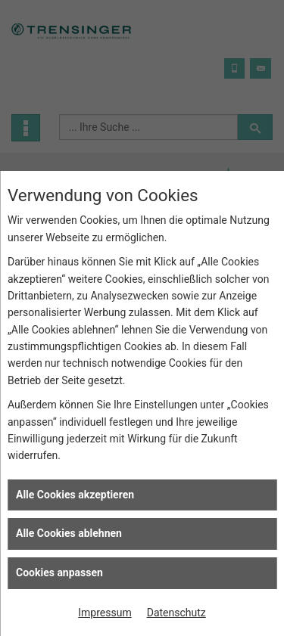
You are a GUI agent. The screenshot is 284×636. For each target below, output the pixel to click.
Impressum (104, 613)
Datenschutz (176, 613)
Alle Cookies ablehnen (69, 533)
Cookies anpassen (59, 572)
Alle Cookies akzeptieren (75, 495)
